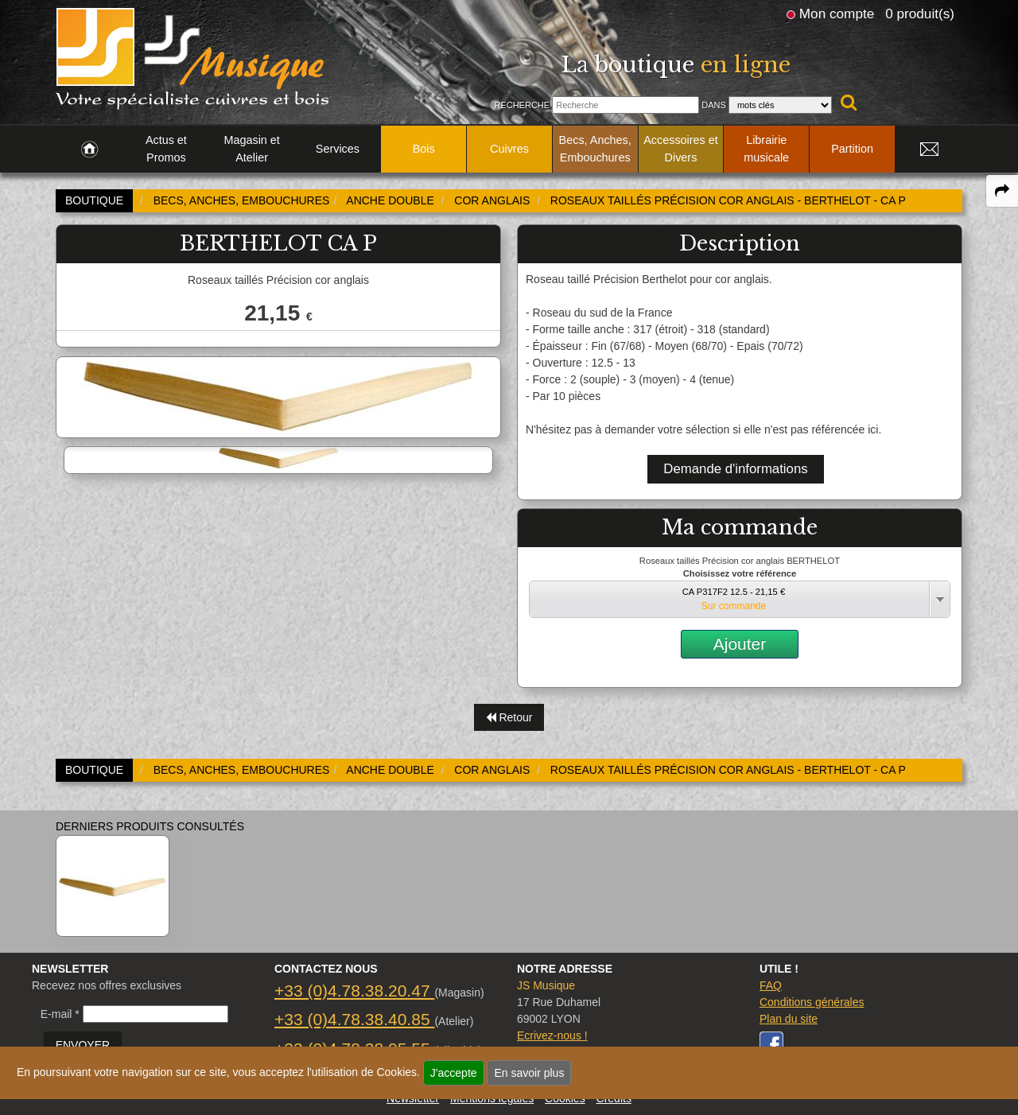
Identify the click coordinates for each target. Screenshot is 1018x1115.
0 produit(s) (919, 13)
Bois (424, 148)
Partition (852, 148)
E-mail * (60, 1014)
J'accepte (453, 1072)
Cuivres (509, 148)
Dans (713, 105)
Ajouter (740, 644)
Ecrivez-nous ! (552, 1035)
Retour (509, 717)
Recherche (522, 105)
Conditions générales (812, 1002)
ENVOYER (83, 1045)
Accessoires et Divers (680, 149)
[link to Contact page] (929, 149)
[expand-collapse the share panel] (1002, 191)
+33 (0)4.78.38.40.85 (354, 1019)
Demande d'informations (735, 468)
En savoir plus (529, 1072)
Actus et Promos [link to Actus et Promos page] (166, 149)
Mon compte (836, 13)
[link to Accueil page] (89, 149)
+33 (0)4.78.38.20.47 (354, 990)
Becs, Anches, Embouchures (595, 149)
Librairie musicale (766, 149)
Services (337, 148)
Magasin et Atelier (251, 149)
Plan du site (789, 1018)
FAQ (771, 985)
